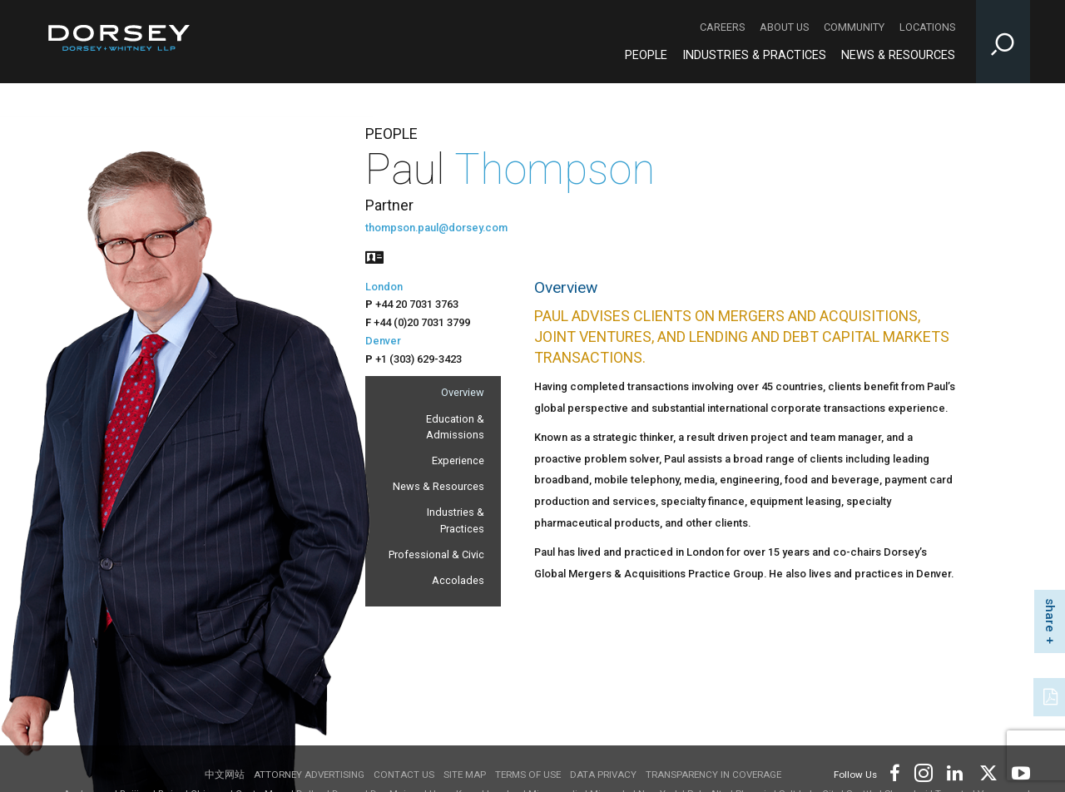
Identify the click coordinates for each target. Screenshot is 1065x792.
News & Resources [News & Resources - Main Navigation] (898, 55)
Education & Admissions (455, 427)
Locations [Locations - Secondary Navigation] (927, 27)
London (384, 286)
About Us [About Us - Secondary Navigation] (784, 27)
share (1050, 615)
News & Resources (438, 486)
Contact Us (404, 774)
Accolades (458, 580)
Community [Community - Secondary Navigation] (854, 27)
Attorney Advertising (309, 774)
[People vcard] (374, 255)
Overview (462, 392)
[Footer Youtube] (1018, 771)
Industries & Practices (455, 520)
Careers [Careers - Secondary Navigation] (722, 27)
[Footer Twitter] (987, 771)
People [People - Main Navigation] (646, 55)
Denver (383, 340)
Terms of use (528, 774)
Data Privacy (603, 774)
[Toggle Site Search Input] (1003, 41)
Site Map (464, 774)
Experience (458, 460)
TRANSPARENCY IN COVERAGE (713, 774)
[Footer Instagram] (923, 771)
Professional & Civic (436, 554)
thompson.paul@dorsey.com (436, 227)
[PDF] (1051, 695)
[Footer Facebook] (894, 771)
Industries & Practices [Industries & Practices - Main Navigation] (754, 55)
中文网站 (225, 774)
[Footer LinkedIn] (955, 771)
